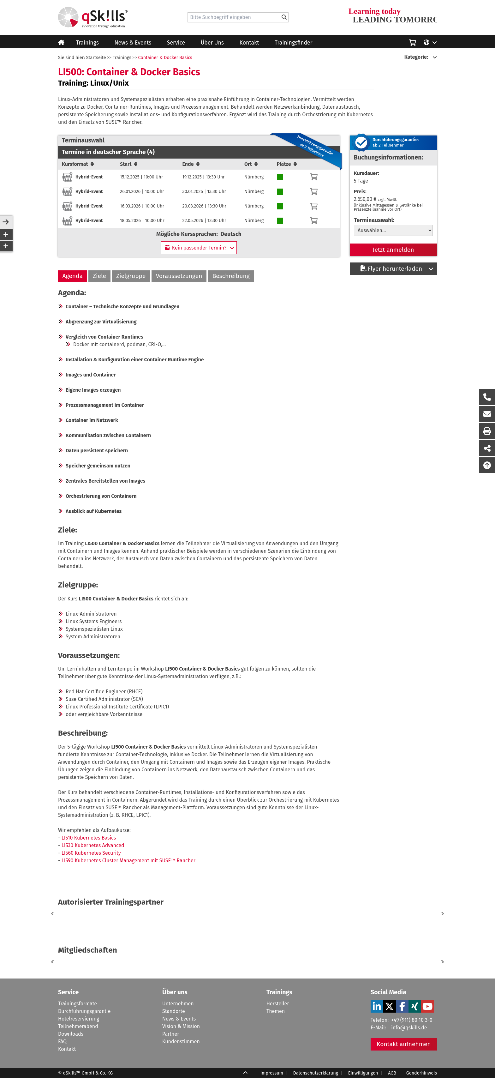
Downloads (70, 1034)
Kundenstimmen (181, 1042)
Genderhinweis (421, 1073)
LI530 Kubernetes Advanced (93, 845)
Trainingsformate (77, 1004)
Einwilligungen (363, 1073)
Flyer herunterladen (391, 268)
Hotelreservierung (78, 1019)
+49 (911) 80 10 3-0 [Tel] (411, 1020)
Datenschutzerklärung (315, 1073)
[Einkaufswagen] (412, 41)
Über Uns (212, 42)
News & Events (133, 42)
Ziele (99, 276)
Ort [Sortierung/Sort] (251, 164)
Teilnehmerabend (78, 1026)
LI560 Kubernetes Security (91, 853)
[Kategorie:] (420, 57)
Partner (170, 1034)
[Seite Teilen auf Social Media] (487, 448)
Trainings (87, 42)
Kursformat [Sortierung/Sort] (78, 164)
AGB (392, 1073)
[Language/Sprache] (430, 42)
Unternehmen (178, 1004)
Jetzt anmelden (393, 249)
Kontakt (249, 42)
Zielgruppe (131, 276)
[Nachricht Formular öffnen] (487, 414)
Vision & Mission (181, 1026)
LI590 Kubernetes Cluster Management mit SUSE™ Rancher (128, 861)
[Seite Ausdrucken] (487, 431)
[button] (441, 913)
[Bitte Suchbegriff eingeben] (284, 17)
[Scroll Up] (245, 1073)
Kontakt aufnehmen (404, 1044)
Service (176, 42)
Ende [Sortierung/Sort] (191, 164)
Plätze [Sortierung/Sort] (287, 164)
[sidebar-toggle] (6, 222)
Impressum (271, 1073)
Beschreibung (231, 276)
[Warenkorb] (314, 176)
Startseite (96, 57)
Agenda (73, 276)
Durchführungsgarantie (84, 1011)
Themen (275, 1011)
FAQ (62, 1042)
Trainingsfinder (293, 42)
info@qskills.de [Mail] (409, 1028)
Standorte (173, 1011)
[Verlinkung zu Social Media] (377, 1006)
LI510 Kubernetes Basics (89, 838)
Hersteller (277, 1004)
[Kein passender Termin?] (199, 247)
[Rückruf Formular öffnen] (487, 397)
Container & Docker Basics (165, 57)
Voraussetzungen (179, 276)
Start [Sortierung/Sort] (128, 164)
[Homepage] (93, 17)
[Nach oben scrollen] (487, 465)
